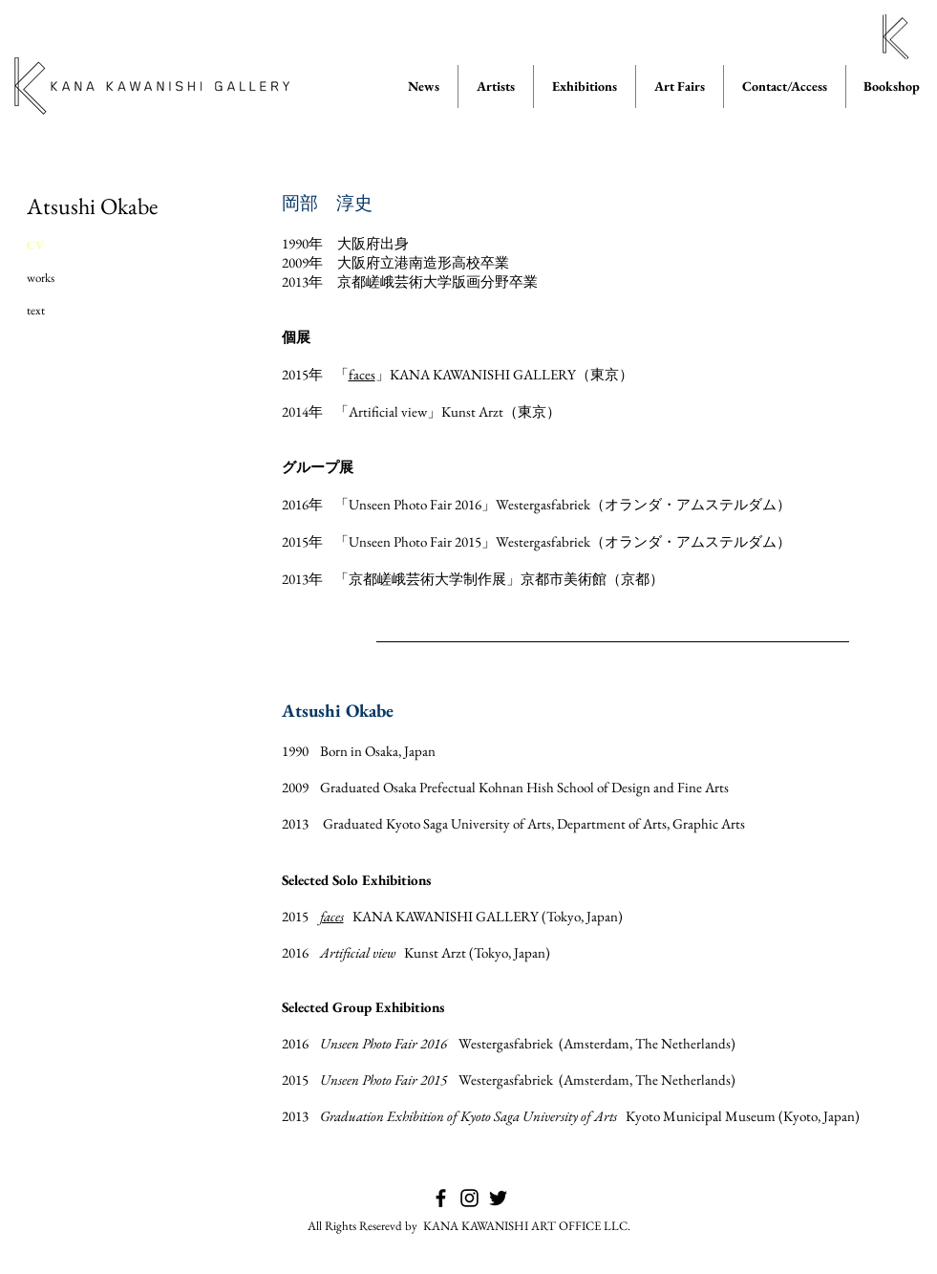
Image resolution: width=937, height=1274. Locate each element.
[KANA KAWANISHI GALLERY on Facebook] (441, 1198)
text (36, 310)
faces (362, 374)
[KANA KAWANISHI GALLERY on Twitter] (498, 1198)
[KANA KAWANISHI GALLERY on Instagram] (469, 1198)
